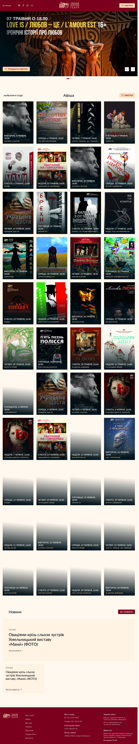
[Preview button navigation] (127, 69)
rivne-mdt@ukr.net (71, 728)
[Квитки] (127, 5)
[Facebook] (23, 5)
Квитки (127, 95)
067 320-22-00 (76, 721)
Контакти (29, 738)
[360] (19, 5)
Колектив (29, 730)
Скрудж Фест (30, 734)
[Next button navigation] (133, 69)
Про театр (29, 715)
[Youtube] (32, 5)
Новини (28, 727)
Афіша (28, 719)
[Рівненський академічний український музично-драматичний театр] (69, 5)
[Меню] (7, 5)
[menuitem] (19, 5)
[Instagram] (27, 6)
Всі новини (126, 612)
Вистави (28, 723)
